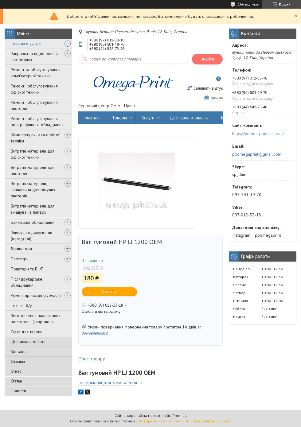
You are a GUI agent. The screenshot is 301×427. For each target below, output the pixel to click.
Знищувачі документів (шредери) (31, 235)
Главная (92, 117)
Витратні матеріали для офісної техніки (32, 154)
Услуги (148, 117)
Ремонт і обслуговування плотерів (34, 105)
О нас (16, 371)
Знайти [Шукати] (207, 59)
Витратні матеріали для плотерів (32, 170)
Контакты (19, 351)
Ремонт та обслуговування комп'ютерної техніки (36, 73)
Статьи (16, 381)
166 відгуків (248, 4)
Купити (109, 291)
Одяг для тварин (26, 332)
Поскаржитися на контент (160, 421)
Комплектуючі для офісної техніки (36, 138)
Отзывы (18, 361)
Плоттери (20, 259)
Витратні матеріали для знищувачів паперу (32, 209)
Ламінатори (21, 248)
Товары (119, 117)
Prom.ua (180, 415)
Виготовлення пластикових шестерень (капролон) (36, 318)
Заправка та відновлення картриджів (34, 56)
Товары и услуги (26, 43)
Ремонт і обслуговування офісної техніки (34, 89)
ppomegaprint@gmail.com (256, 154)
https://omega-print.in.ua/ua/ (258, 133)
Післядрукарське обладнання (26, 282)
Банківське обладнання (32, 222)
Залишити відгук (208, 88)
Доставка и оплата (28, 341)
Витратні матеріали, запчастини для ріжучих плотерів (33, 190)
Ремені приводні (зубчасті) (36, 295)
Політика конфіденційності (208, 421)
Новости (18, 391)
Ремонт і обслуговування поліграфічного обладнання (37, 121)
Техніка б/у (21, 305)
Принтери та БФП (27, 269)
